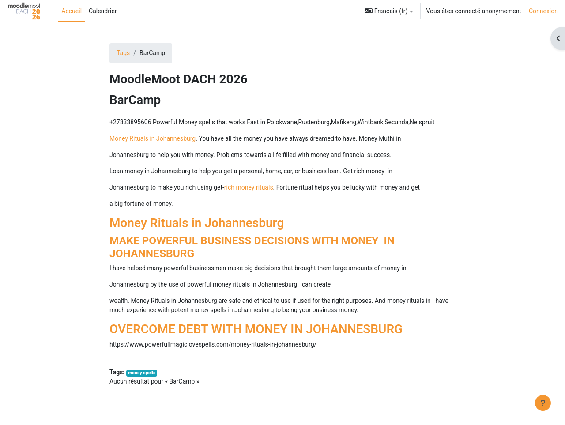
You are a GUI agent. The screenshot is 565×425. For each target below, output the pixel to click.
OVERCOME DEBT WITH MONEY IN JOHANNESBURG (256, 329)
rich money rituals (248, 187)
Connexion (543, 11)
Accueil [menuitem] (71, 11)
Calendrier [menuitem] (103, 11)
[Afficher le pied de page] (543, 403)
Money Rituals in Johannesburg (152, 138)
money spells (141, 373)
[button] (388, 11)
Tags (123, 52)
